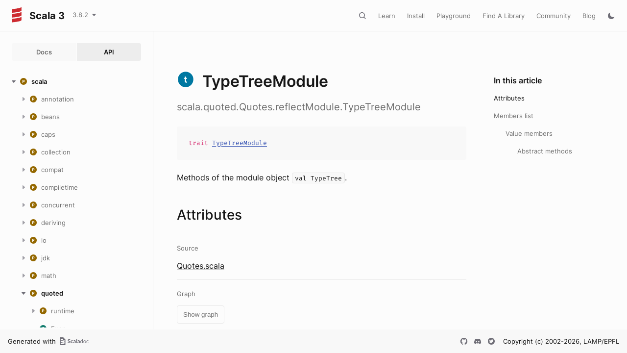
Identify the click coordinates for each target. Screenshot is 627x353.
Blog (589, 16)
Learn (386, 16)
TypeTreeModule (239, 143)
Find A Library (503, 16)
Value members (529, 133)
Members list (513, 116)
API (109, 52)
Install (416, 16)
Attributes (509, 98)
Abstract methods (544, 151)
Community (553, 16)
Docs (44, 52)
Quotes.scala (200, 266)
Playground (453, 16)
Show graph (200, 314)
